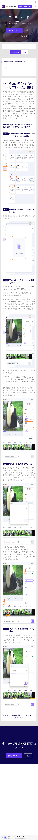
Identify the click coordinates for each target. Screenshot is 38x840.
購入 (27, 30)
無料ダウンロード (24, 6)
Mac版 (24, 52)
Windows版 (15, 52)
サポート (7, 68)
